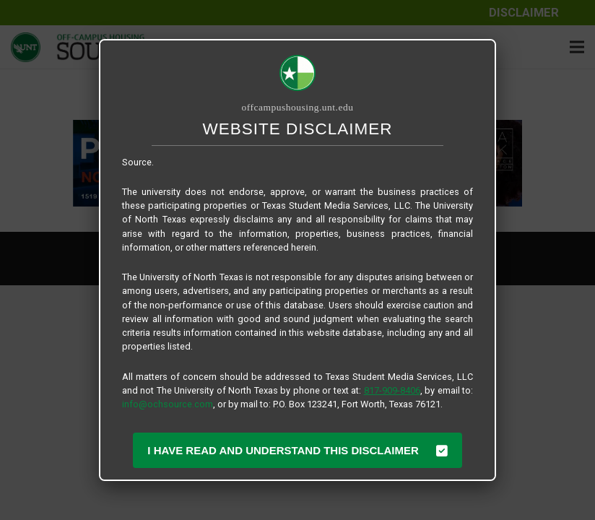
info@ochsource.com (167, 404)
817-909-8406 (392, 390)
